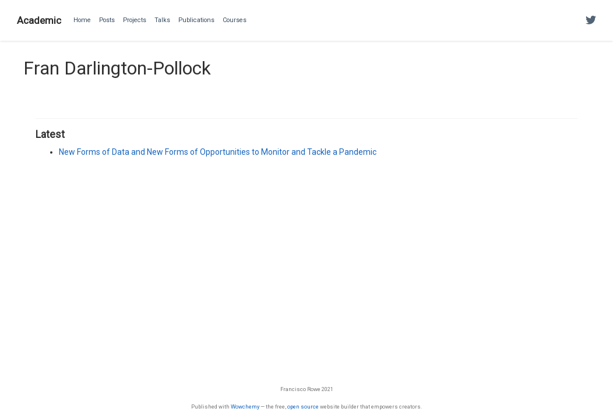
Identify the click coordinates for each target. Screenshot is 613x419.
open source (303, 406)
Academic (39, 20)
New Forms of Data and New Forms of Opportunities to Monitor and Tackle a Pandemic (217, 152)
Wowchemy (245, 406)
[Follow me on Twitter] (591, 20)
